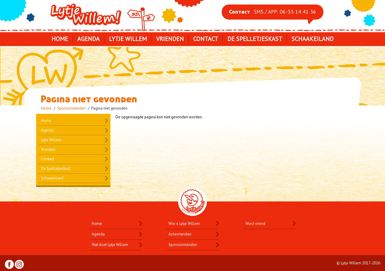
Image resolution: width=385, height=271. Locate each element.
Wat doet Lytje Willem (110, 244)
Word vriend (255, 223)
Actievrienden (179, 234)
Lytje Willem (103, 14)
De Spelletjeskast (254, 39)
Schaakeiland (312, 39)
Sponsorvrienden (71, 108)
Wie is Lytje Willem (184, 223)
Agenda (88, 39)
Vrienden (170, 39)
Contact (205, 39)
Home (59, 39)
